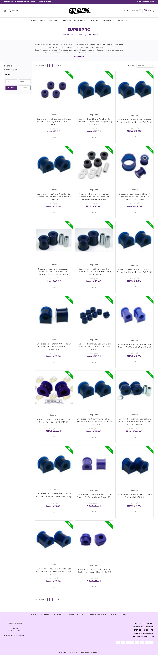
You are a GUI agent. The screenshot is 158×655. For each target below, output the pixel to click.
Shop (67, 21)
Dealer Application (97, 615)
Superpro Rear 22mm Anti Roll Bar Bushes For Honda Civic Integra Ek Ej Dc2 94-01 (94, 122)
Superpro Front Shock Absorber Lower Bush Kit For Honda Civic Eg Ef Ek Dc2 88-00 (94, 272)
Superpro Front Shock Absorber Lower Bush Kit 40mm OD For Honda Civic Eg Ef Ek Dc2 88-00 (53, 272)
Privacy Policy (14, 623)
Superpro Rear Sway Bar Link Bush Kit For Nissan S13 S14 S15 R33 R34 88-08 (94, 346)
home (33, 615)
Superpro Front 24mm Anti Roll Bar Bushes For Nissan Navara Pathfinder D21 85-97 (53, 571)
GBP (125, 10)
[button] (18, 74)
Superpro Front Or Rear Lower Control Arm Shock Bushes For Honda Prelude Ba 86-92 (94, 197)
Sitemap (96, 652)
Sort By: (131, 65)
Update (11, 88)
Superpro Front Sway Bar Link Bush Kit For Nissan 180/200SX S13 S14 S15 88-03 (54, 122)
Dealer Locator (75, 615)
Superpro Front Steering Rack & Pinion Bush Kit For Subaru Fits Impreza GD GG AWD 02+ (134, 197)
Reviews (107, 21)
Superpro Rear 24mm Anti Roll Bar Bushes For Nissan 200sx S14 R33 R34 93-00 (54, 346)
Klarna (114, 615)
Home (33, 21)
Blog (124, 615)
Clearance (79, 21)
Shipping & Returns (14, 636)
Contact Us (121, 21)
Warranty (58, 615)
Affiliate (45, 615)
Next (61, 65)
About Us (94, 21)
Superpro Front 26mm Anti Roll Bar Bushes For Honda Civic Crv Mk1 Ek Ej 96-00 (54, 197)
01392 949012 (148, 2)
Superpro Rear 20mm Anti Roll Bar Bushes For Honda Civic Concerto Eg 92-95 (53, 496)
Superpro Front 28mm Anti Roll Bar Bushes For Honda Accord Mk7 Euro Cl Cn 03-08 (94, 422)
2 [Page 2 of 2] (55, 65)
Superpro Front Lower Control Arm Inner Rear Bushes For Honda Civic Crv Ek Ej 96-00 (134, 422)
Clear (25, 88)
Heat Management (49, 21)
